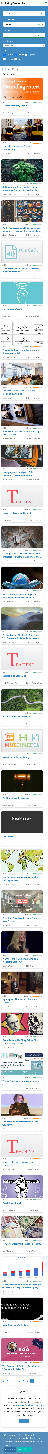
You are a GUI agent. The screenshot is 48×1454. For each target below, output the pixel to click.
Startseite (6, 69)
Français (10, 59)
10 (36, 1381)
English (21, 55)
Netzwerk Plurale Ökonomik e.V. (30, 1405)
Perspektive (8, 19)
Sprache (7, 50)
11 (41, 1381)
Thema (6, 30)
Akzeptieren (24, 1449)
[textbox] (24, 45)
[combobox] (24, 45)
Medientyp (8, 41)
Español (31, 55)
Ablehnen (10, 1449)
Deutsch (10, 55)
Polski (20, 59)
